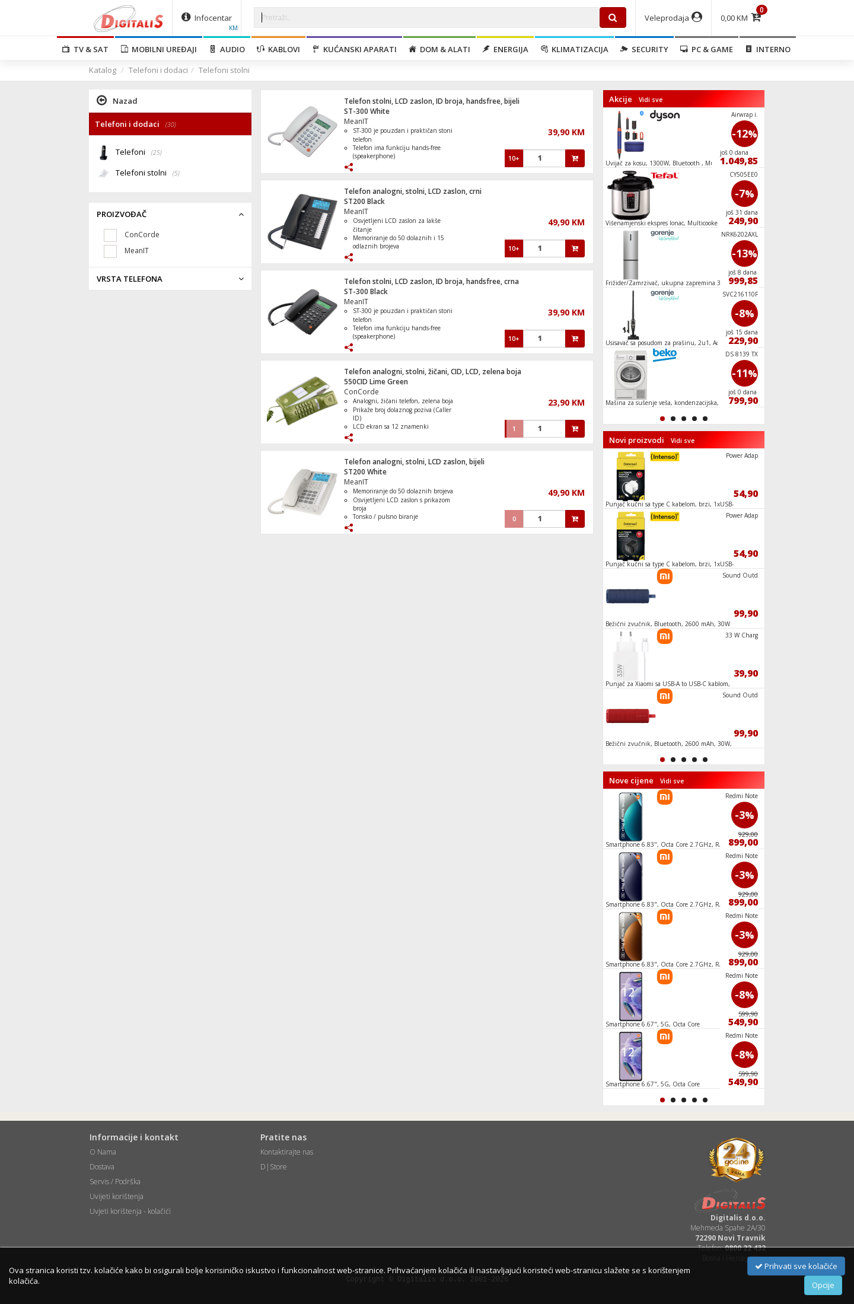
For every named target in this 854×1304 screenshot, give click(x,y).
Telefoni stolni (224, 70)
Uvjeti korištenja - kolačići (130, 1211)
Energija (505, 49)
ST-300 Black (366, 291)
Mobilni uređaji (158, 49)
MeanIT (356, 121)
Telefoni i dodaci (158, 70)
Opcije (823, 1285)
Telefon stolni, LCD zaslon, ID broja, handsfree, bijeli (432, 101)
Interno (768, 49)
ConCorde (361, 392)
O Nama (103, 1152)
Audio (227, 49)
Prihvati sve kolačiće (796, 1266)
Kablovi (278, 49)
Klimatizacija (574, 49)
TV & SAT (85, 49)
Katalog (102, 70)
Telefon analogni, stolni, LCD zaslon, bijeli (414, 462)
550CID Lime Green (376, 382)
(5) (176, 173)
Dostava (102, 1167)
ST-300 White (367, 111)
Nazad (117, 100)
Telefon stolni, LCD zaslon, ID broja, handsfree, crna (431, 281)
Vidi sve (650, 99)
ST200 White (365, 472)
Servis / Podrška (115, 1182)
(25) (156, 152)
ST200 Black (364, 201)
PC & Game (706, 49)
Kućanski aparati (354, 49)
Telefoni (139, 152)
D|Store (273, 1167)
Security (644, 49)
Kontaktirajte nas (286, 1152)
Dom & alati (439, 49)
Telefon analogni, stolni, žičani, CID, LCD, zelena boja (432, 371)
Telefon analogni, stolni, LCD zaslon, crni (413, 191)
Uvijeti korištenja (117, 1196)
